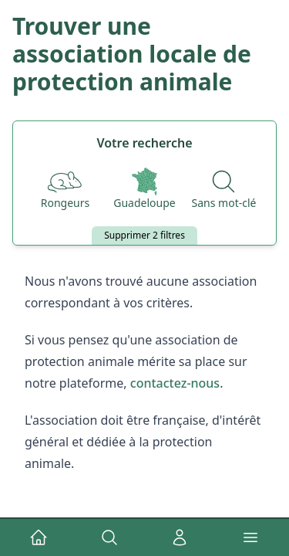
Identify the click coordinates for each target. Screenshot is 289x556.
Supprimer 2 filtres (144, 235)
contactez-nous (175, 383)
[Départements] (144, 189)
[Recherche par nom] (224, 189)
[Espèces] (65, 189)
